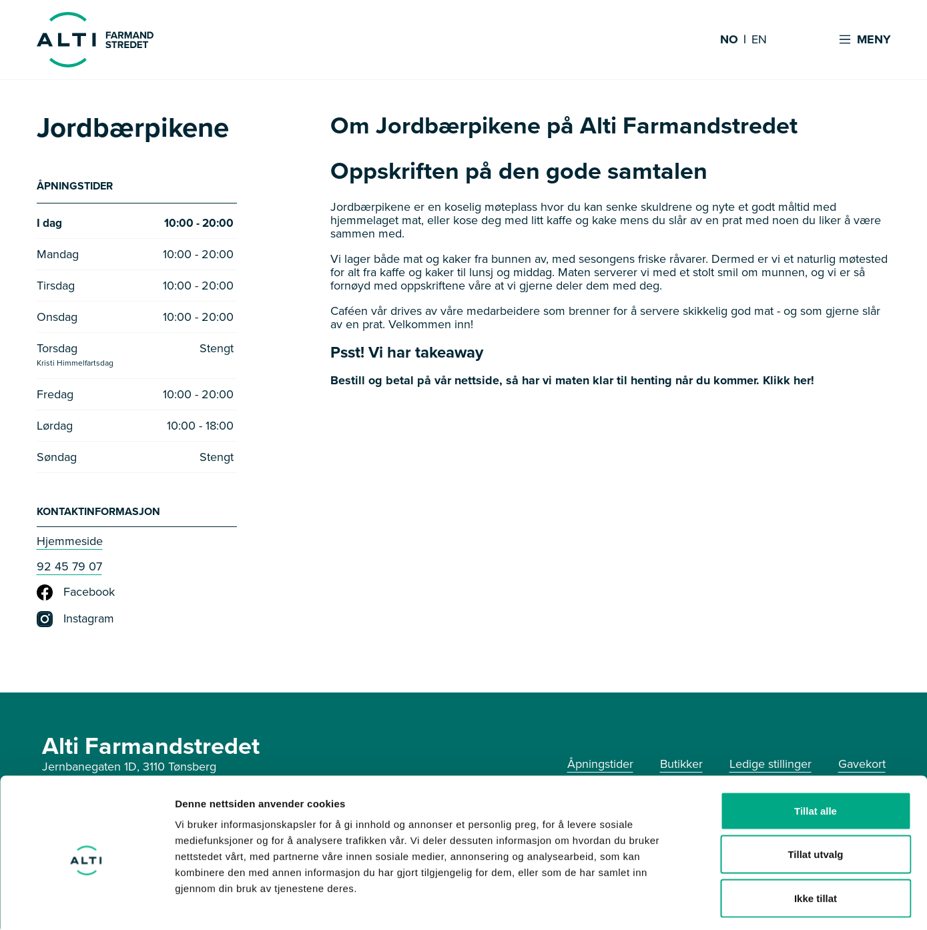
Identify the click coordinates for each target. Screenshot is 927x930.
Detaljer (710, 903)
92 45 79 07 (69, 567)
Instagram (75, 620)
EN (759, 40)
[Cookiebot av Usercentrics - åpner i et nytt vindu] (86, 904)
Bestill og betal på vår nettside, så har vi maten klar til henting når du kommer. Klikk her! (572, 380)
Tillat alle (815, 755)
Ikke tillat (815, 842)
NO (729, 40)
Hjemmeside (70, 542)
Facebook (76, 594)
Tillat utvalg (815, 799)
